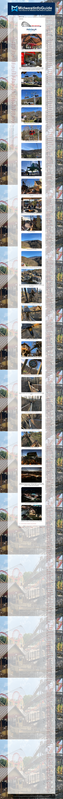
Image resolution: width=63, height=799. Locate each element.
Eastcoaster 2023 (49, 309)
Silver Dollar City (49, 30)
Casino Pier (48, 231)
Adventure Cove (49, 159)
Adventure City (49, 158)
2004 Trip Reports (49, 40)
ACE (47, 156)
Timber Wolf (48, 720)
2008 (11, 142)
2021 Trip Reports (49, 75)
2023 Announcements (50, 140)
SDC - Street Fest (49, 575)
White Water (48, 34)
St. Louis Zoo (49, 699)
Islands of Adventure (50, 391)
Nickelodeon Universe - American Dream (50, 479)
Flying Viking (48, 326)
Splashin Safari (49, 693)
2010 (11, 139)
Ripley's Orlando (49, 518)
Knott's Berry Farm (49, 424)
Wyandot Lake (49, 785)
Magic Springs (49, 450)
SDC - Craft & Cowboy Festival (49, 556)
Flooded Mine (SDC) (13, 99)
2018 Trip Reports (49, 69)
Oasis (47, 27)
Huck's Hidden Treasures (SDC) (13, 92)
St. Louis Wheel (49, 698)
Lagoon (48, 426)
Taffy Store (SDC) (13, 103)
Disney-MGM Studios (50, 280)
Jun (12, 36)
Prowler (48, 511)
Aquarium (48, 173)
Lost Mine (48, 443)
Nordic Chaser (49, 485)
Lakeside (48, 429)
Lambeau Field (49, 430)
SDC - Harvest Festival (49, 561)
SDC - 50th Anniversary (48, 548)
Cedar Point (48, 238)
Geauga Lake (49, 343)
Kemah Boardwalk (49, 409)
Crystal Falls (48, 266)
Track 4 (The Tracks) (13, 120)
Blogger (48, 796)
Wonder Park (49, 777)
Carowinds (48, 227)
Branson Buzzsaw (49, 206)
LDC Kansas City (49, 434)
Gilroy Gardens (49, 348)
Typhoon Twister (49, 725)
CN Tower (48, 246)
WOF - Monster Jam (50, 764)
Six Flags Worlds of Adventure (50, 660)
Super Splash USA (49, 707)
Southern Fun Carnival (49, 683)
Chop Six (48, 242)
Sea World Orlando (49, 594)
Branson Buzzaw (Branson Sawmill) (13, 117)
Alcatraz (48, 168)
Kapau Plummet (49, 406)
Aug (12, 34)
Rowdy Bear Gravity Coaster (13, 85)
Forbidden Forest (49, 327)
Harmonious (48, 362)
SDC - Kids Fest (49, 562)
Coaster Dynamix (49, 250)
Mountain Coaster (49, 468)
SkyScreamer (49, 666)
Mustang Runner (49, 472)
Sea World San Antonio (49, 596)
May (12, 38)
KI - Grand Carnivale (50, 416)
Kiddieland (48, 418)
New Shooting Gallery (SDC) (13, 105)
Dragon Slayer (49, 305)
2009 (11, 140)
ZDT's (47, 789)
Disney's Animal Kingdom (49, 283)
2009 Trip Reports (49, 99)
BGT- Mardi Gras (49, 187)
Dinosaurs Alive (49, 277)
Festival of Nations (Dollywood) (13, 76)
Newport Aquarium (49, 476)
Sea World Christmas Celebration (50, 593)
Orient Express (49, 491)
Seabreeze (48, 599)
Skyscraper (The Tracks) (13, 122)
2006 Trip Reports (49, 44)
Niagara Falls (49, 477)
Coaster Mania (49, 252)
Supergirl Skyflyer (49, 708)
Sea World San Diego (50, 597)
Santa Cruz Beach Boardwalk (49, 542)
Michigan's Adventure (50, 459)
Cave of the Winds (49, 233)
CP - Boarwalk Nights (50, 264)
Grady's (48, 355)
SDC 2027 (48, 583)
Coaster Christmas (49, 247)
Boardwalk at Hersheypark (49, 192)
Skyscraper (48, 665)
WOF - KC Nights (49, 762)
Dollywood (12, 69)
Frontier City (48, 332)
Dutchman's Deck (49, 308)
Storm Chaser (49, 705)
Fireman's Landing (49, 324)
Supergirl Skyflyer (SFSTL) (13, 56)
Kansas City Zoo (49, 405)
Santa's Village (49, 544)
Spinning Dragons (49, 688)
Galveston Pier (49, 339)
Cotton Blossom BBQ (50, 260)
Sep (12, 32)
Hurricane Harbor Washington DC (49, 381)
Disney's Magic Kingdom (49, 289)
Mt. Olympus (48, 469)
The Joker (48, 713)
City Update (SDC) (13, 101)
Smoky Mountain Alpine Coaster (49, 668)
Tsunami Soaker (49, 724)
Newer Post (21, 527)
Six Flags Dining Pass (50, 634)
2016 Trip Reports (49, 65)
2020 (11, 26)
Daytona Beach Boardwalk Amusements (49, 272)
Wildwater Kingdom (50, 745)
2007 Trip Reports (49, 46)
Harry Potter (48, 363)
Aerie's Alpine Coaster (50, 163)
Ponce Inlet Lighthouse (48, 505)
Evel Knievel (48, 318)
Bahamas (48, 181)
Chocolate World (49, 241)
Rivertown (48, 523)
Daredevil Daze (49, 268)
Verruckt (48, 734)
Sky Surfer (48, 662)
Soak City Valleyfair (50, 677)
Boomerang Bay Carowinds (49, 201)
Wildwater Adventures (50, 743)
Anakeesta (28, 523)
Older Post (42, 527)
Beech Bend (48, 183)
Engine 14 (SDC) (12, 88)
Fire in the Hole (49, 323)
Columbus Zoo (49, 257)
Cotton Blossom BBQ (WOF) (13, 109)
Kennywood (48, 413)
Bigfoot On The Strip (50, 189)
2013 (11, 135)
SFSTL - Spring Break (50, 619)
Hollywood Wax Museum (49, 370)
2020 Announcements (50, 128)
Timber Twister (49, 719)
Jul (11, 35)
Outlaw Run (48, 492)
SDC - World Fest (49, 582)
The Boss (48, 711)
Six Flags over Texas (50, 653)
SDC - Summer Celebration (49, 577)
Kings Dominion (49, 420)
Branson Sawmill (49, 211)
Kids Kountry (49, 419)
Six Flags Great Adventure (49, 641)
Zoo (47, 792)
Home (31, 527)
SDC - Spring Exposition (49, 571)
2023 (11, 22)
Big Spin (48, 188)
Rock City (48, 527)
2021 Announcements (50, 132)
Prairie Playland (49, 510)
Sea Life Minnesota (50, 590)
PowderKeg (48, 507)
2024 (11, 20)
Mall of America (49, 452)
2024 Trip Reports (49, 146)
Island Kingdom (49, 390)
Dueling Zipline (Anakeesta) (13, 61)
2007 (11, 143)
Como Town (48, 258)
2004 (11, 147)
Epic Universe (49, 317)
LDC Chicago (49, 431)
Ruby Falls (48, 533)
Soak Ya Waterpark (49, 679)
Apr (12, 39)
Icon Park (48, 384)
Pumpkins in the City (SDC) (13, 52)
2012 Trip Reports (49, 57)
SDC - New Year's (49, 565)
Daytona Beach (49, 269)
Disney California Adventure (49, 279)
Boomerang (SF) (49, 197)
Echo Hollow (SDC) (13, 54)
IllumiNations (49, 386)
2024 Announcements (50, 144)
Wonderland (48, 778)
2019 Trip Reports (24, 523)
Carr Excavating (49, 228)
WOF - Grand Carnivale (49, 754)
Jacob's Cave (49, 393)
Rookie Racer (49, 531)
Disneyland (48, 290)
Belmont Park (49, 184)
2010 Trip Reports (49, 101)
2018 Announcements (50, 119)
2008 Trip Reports (49, 97)
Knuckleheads (49, 425)
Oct (12, 31)
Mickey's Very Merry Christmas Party (50, 462)
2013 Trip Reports (49, 59)
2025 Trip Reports (49, 81)
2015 (11, 132)
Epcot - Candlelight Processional (49, 313)
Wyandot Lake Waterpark (49, 787)
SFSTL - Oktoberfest (50, 617)
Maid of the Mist (49, 451)
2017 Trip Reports (49, 67)
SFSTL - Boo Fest (49, 608)
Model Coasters (49, 463)
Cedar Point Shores (50, 239)
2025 (11, 19)
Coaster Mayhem (49, 253)
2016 (11, 131)
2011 (11, 138)
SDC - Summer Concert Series (49, 579)
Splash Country (49, 692)
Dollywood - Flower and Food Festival (49, 294)
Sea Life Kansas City (50, 588)
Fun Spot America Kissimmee (49, 336)
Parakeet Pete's (49, 496)
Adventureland (49, 162)
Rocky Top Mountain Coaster (13, 67)
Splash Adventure (49, 691)
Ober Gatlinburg (49, 487)
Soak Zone (48, 681)
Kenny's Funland (49, 412)
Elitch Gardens (49, 310)
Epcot (47, 311)
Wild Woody (48, 742)
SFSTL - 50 (48, 607)
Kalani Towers (49, 404)
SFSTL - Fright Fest (50, 609)
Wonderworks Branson (49, 782)
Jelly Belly (48, 394)
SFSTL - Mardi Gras (50, 613)
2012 (11, 136)
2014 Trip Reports (49, 61)
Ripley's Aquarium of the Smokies (13, 79)
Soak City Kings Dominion (49, 675)
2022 (11, 23)
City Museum (49, 245)
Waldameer (48, 736)
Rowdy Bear (48, 532)
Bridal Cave (48, 213)
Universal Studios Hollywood (49, 729)
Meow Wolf (48, 458)
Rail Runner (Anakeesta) (13, 63)
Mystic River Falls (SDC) (13, 42)
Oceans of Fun (49, 488)
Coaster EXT (49, 251)
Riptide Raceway (49, 519)
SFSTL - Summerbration (49, 621)
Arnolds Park (49, 177)
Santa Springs (49, 543)
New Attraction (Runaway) (13, 114)
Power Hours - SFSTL (50, 508)
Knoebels (48, 423)
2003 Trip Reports (49, 39)
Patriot (48, 497)
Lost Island (48, 442)
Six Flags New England (49, 649)
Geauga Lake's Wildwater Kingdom (50, 345)
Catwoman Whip (49, 232)
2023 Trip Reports (49, 79)
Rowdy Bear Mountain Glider (13, 82)
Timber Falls (48, 718)
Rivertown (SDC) (13, 94)
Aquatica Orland (49, 176)
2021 (11, 24)
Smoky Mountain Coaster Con (49, 670)
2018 (11, 128)
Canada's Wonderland (50, 225)
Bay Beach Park (49, 182)
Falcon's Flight (49, 319)
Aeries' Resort (49, 165)
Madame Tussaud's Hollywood (50, 448)
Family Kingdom (49, 320)
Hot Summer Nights (50, 371)
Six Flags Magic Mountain (49, 647)
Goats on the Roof (49, 352)
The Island (48, 712)
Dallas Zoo (48, 267)
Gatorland (48, 342)
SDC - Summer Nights (50, 580)
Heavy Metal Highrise (50, 364)
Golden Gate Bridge (50, 353)
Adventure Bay (49, 157)
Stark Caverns (49, 702)
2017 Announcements (50, 115)
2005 (11, 146)
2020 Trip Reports (49, 73)
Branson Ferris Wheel (50, 209)
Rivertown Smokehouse (49, 525)
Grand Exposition (49, 356)
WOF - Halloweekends (49, 758)
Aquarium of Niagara (50, 174)
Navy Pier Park (49, 475)
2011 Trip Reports (49, 103)
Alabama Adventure (50, 166)
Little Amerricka (49, 441)
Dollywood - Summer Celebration (50, 298)
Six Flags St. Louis (49, 32)
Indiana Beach (49, 387)
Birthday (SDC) (13, 46)
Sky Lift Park (48, 661)
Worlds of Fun (49, 35)
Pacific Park (48, 493)
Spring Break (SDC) (13, 90)
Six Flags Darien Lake (50, 632)
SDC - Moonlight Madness (49, 564)
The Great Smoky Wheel (13, 71)
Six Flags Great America (49, 643)
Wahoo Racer (49, 735)
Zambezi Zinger (49, 788)
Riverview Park (49, 526)
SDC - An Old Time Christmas (49, 550)
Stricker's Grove (49, 706)
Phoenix (48, 498)
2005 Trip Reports (49, 42)
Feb (12, 125)
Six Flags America (49, 631)
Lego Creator (49, 435)
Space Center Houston (49, 687)
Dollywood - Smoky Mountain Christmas (50, 296)
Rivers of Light (49, 522)
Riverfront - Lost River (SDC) (13, 73)
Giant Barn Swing (49, 347)
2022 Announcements (50, 136)
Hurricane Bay (49, 373)
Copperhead (48, 259)
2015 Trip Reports (49, 63)
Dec (12, 28)
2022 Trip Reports (49, 77)
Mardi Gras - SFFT (49, 457)
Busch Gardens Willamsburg (49, 220)
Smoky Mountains (33, 523)
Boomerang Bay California (49, 199)
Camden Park (49, 224)
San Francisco (49, 540)
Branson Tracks (49, 212)
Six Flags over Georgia (49, 652)
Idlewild (48, 385)
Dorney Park (48, 300)
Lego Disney (48, 436)
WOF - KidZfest (49, 763)
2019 (11, 27)
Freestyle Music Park (50, 330)
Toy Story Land (49, 723)
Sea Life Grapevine (50, 586)
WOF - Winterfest (49, 774)
